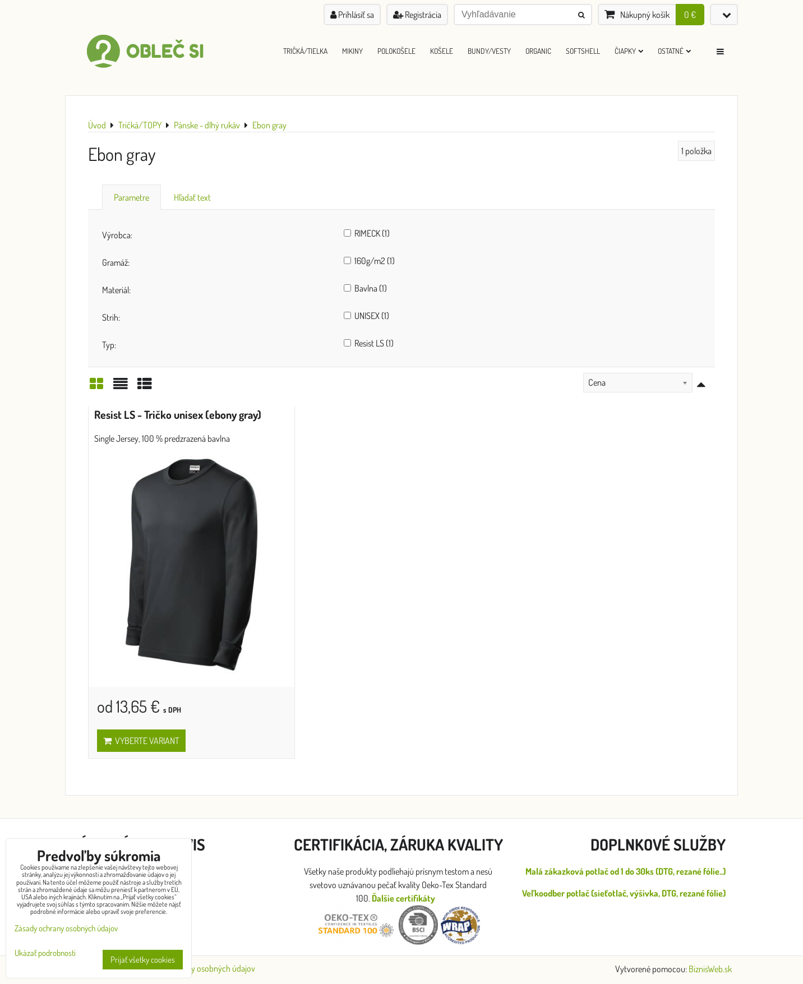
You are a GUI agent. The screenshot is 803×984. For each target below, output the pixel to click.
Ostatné (674, 51)
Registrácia (417, 14)
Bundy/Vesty (489, 51)
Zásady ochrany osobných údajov (198, 968)
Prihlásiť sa (352, 14)
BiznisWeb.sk (710, 968)
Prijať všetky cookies (142, 959)
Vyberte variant (141, 740)
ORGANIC (538, 51)
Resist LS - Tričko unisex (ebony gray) (177, 415)
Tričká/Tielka (305, 51)
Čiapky (629, 51)
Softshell (583, 51)
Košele (441, 51)
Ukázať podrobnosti (45, 953)
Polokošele (396, 51)
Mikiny (352, 51)
